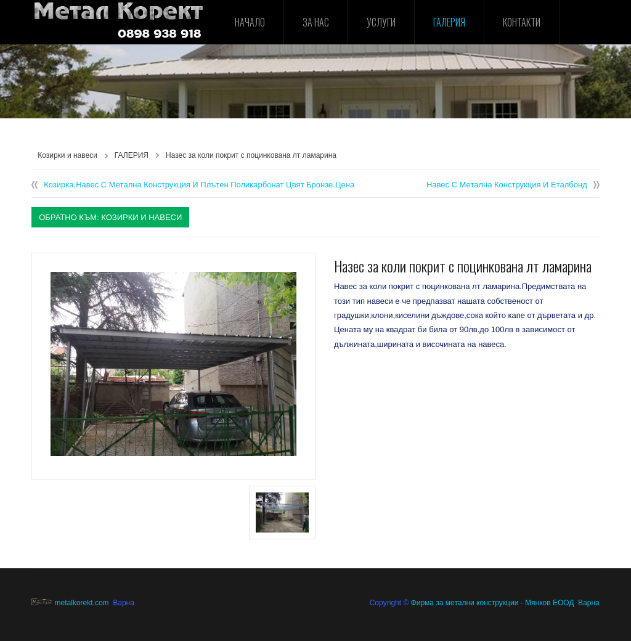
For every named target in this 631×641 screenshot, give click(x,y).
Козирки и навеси (67, 155)
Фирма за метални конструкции (465, 602)
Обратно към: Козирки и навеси (110, 217)
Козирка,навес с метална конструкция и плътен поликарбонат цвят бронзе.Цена (199, 184)
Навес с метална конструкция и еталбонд (506, 184)
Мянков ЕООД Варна (562, 602)
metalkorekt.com (69, 602)
